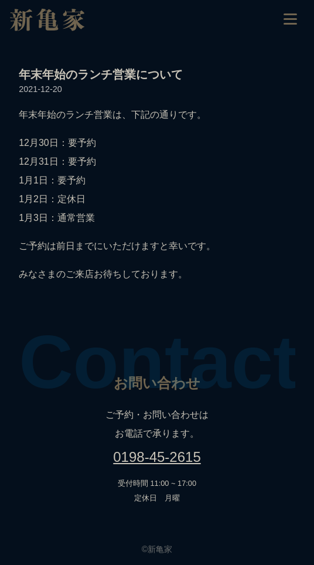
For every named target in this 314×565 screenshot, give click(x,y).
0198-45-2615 (156, 457)
